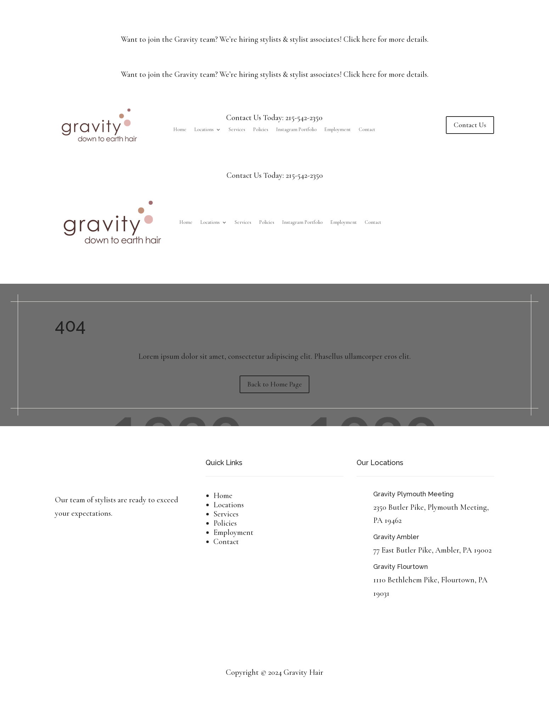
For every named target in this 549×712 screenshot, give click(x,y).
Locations (204, 129)
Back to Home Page (274, 384)
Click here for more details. (385, 39)
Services (237, 129)
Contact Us (470, 125)
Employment (337, 129)
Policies (260, 129)
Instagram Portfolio (296, 129)
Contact (367, 129)
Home (179, 129)
